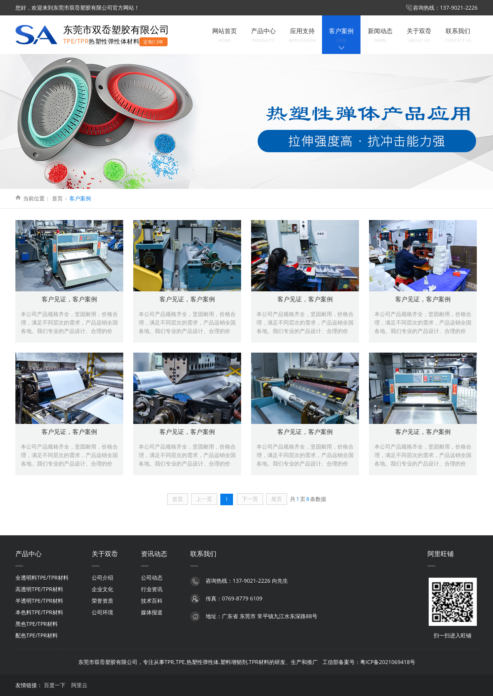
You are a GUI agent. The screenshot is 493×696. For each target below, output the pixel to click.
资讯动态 (154, 553)
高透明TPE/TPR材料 (39, 589)
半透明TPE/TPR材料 (39, 600)
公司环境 (102, 612)
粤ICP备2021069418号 (387, 662)
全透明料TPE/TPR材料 (42, 577)
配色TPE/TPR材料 (36, 635)
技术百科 (152, 600)
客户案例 (341, 35)
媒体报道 (152, 612)
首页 (57, 198)
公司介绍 (102, 577)
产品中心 (263, 35)
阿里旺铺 (441, 553)
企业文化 (102, 589)
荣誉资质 (102, 600)
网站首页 (224, 35)
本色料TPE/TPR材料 (39, 612)
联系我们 (458, 35)
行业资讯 (152, 589)
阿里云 (79, 685)
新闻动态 (380, 35)
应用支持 (302, 35)
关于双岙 (419, 35)
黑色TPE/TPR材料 (36, 623)
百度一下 (54, 685)
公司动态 (152, 577)
